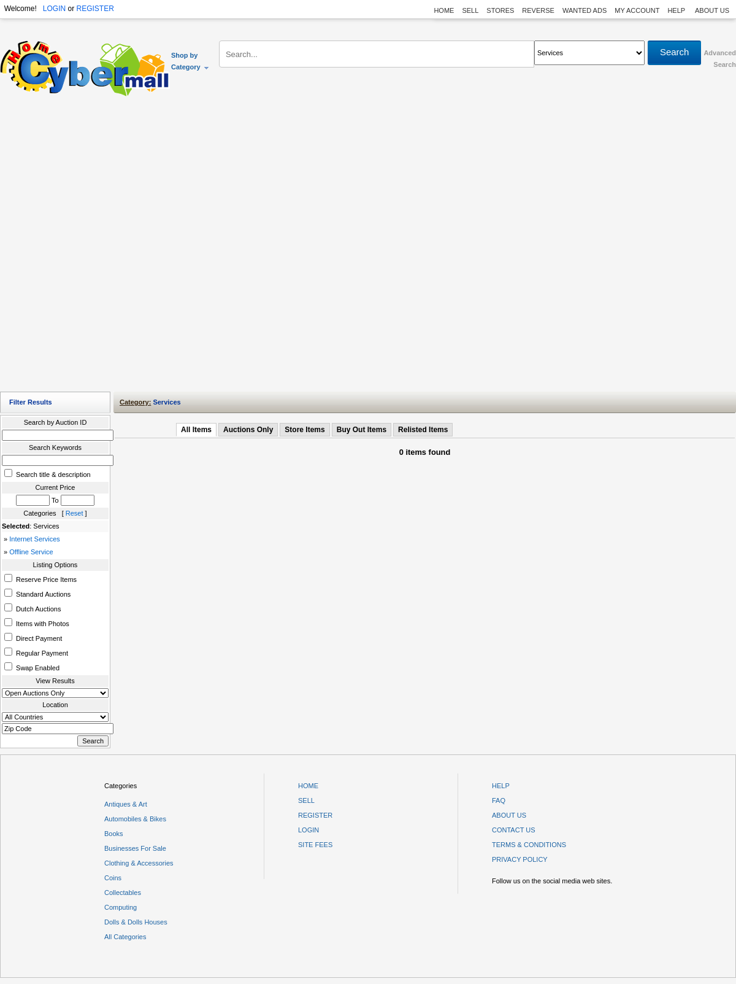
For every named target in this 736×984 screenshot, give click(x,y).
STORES (500, 10)
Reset (74, 513)
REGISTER (94, 8)
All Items (196, 429)
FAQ (498, 800)
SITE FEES (315, 844)
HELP (677, 10)
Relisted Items (423, 429)
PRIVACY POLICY (520, 859)
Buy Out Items (361, 429)
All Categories (125, 936)
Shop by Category (190, 61)
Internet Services (34, 539)
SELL (470, 10)
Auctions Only (248, 429)
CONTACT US (513, 830)
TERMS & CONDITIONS (529, 844)
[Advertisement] (139, 247)
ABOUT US (712, 10)
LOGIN (54, 8)
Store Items (304, 429)
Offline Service (31, 552)
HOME (444, 10)
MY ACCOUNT (637, 10)
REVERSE (538, 10)
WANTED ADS (584, 10)
